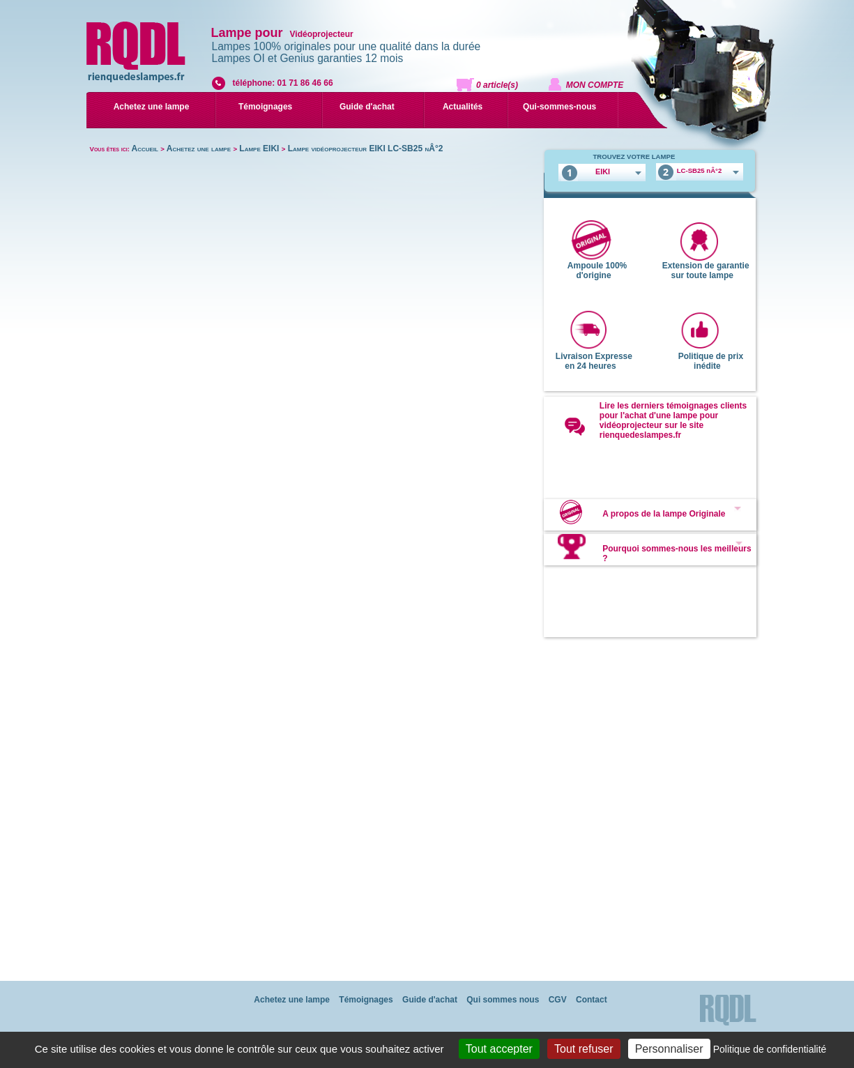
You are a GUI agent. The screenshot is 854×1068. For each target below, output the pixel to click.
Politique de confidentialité (770, 1049)
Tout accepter (499, 1049)
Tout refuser (583, 1049)
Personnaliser (669, 1049)
